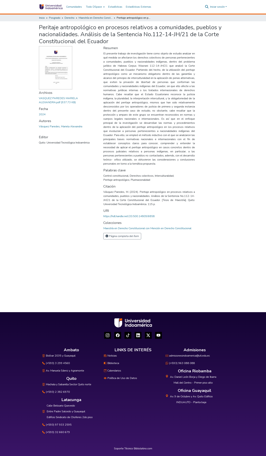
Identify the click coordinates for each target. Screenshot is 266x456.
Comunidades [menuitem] (74, 7)
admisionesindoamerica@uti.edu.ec (188, 356)
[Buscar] (207, 7)
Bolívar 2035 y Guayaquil (58, 356)
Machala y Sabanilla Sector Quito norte (66, 384)
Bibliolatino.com (143, 448)
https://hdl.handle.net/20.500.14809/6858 (129, 216)
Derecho (69, 18)
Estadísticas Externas (138, 7)
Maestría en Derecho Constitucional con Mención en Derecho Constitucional (95, 18)
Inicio (42, 18)
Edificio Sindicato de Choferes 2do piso (70, 417)
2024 (42, 114)
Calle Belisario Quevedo (61, 406)
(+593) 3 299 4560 (56, 363)
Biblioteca (111, 363)
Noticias (110, 356)
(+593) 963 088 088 (180, 363)
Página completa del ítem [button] (122, 236)
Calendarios (112, 371)
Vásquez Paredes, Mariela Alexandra (60, 126)
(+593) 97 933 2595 (57, 425)
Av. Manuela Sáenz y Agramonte (63, 371)
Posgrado (54, 18)
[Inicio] (51, 6)
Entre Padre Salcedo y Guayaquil (66, 411)
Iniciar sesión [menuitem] (217, 7)
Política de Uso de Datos (120, 378)
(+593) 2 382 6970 (56, 392)
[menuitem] (95, 7)
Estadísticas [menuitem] (115, 7)
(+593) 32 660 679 (56, 432)
